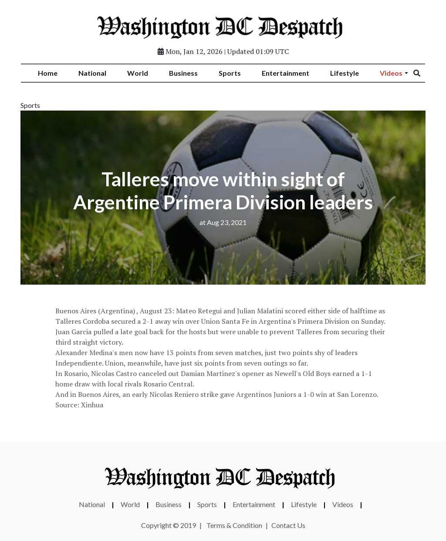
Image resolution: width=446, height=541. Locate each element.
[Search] (422, 73)
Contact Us (288, 525)
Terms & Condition (234, 525)
